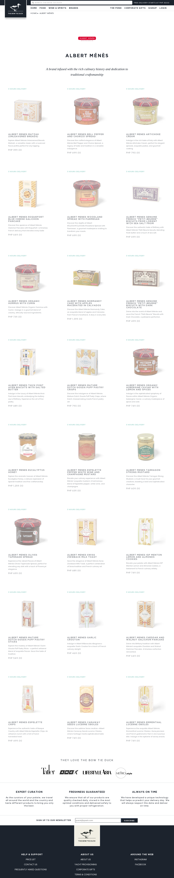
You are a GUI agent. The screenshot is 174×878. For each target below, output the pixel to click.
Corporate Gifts (135, 8)
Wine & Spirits (57, 8)
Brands (73, 8)
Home (34, 8)
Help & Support (32, 854)
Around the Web (142, 854)
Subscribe (129, 821)
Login (163, 8)
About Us (87, 854)
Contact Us (30, 864)
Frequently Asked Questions (31, 869)
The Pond (116, 8)
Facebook (140, 864)
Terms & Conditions (86, 874)
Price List (31, 859)
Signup (152, 8)
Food (43, 8)
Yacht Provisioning (86, 864)
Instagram (141, 859)
